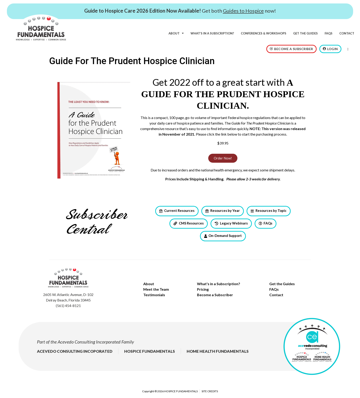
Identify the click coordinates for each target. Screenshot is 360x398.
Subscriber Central (96, 222)
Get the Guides (305, 33)
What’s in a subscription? (212, 33)
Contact (346, 33)
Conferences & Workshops (263, 33)
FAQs (328, 33)
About (176, 33)
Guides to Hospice (243, 11)
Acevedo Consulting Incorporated (89, 341)
